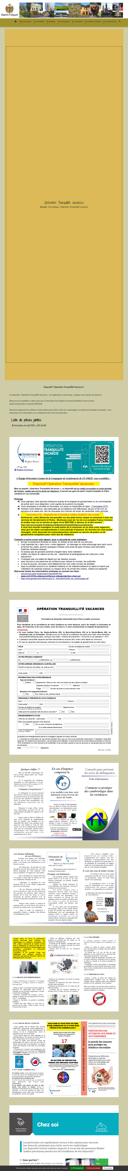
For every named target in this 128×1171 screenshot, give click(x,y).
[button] (16, 21)
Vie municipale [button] (38, 21)
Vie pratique (53, 207)
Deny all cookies (93, 1168)
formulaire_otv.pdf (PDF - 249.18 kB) (28, 425)
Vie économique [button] (64, 21)
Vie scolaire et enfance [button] (93, 21)
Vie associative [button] (77, 21)
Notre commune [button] (25, 21)
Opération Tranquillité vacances (74, 207)
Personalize (108, 1168)
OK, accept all (77, 1168)
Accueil (43, 207)
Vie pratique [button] (50, 21)
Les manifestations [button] (109, 21)
